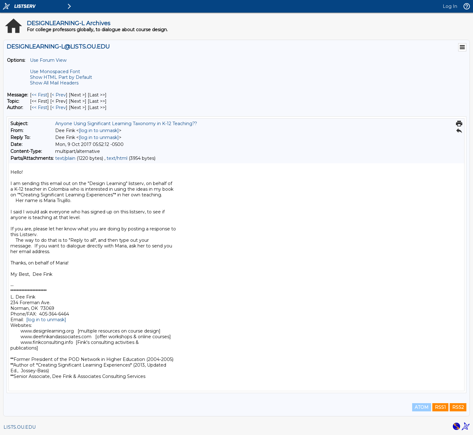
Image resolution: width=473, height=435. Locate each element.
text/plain (65, 158)
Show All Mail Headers (54, 83)
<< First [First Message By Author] (39, 107)
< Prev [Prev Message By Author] (59, 107)
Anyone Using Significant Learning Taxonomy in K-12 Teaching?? (126, 123)
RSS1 (440, 407)
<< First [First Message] (39, 95)
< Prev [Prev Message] (59, 95)
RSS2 (458, 407)
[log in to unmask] (99, 130)
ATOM (422, 407)
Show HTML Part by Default (61, 77)
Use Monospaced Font (55, 71)
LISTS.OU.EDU (19, 427)
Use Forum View (48, 60)
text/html (117, 158)
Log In (450, 6)
